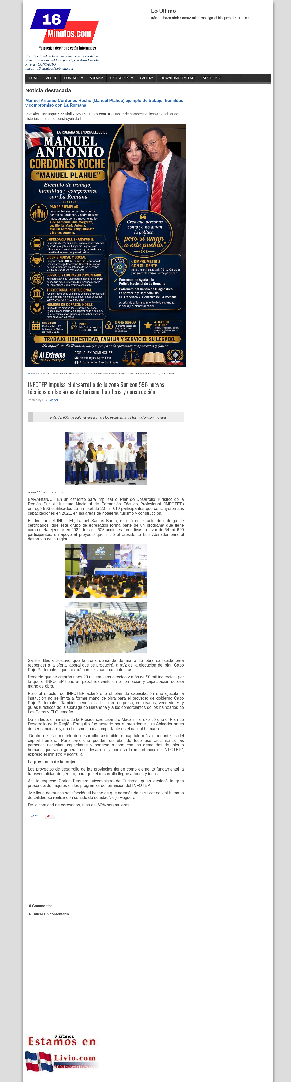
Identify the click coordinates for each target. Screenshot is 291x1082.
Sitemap (96, 78)
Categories (119, 78)
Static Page (212, 78)
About (51, 78)
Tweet (32, 816)
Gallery (146, 78)
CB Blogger (50, 400)
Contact (71, 78)
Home (33, 78)
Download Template (178, 78)
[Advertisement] (67, 857)
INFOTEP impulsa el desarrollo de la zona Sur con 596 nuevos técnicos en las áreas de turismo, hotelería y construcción (96, 388)
